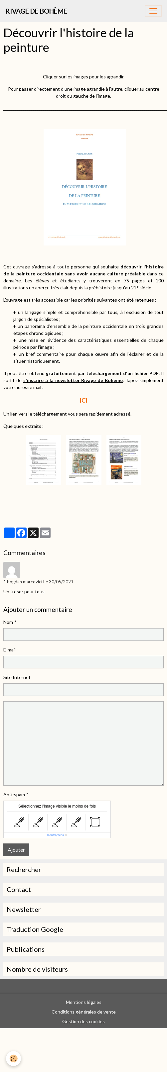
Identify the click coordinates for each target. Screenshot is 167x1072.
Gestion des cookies (83, 1021)
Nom (8, 622)
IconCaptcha (55, 835)
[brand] (36, 11)
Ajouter (16, 849)
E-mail (9, 649)
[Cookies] (13, 1058)
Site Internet (17, 677)
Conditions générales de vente (84, 1012)
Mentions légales (83, 1002)
